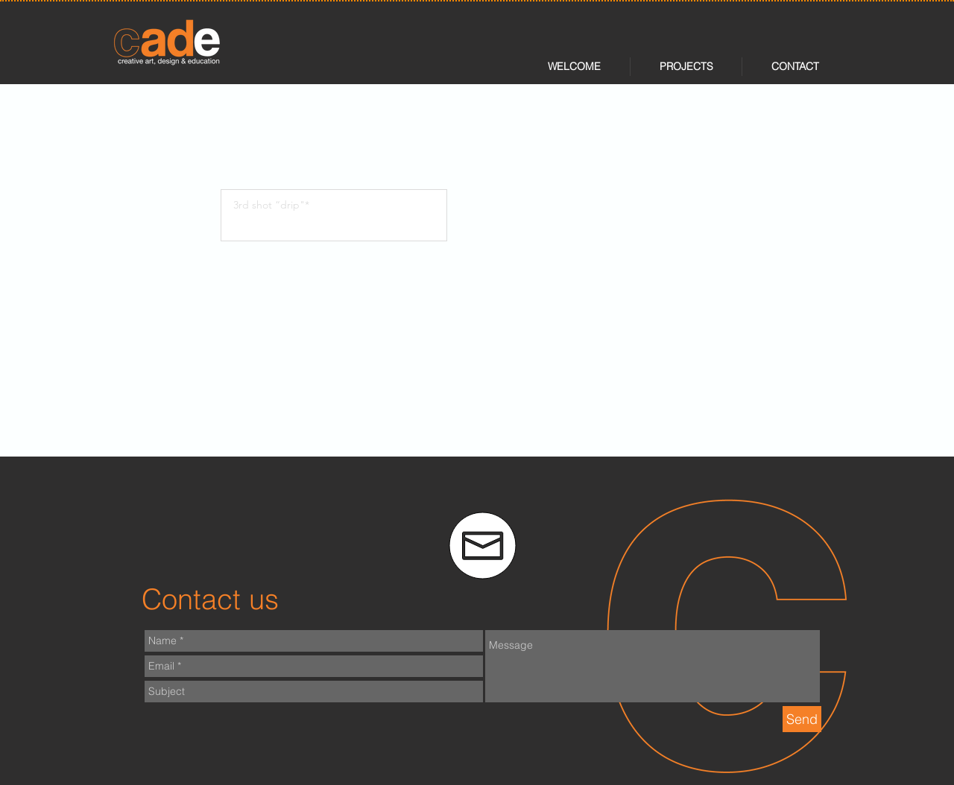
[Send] (802, 719)
